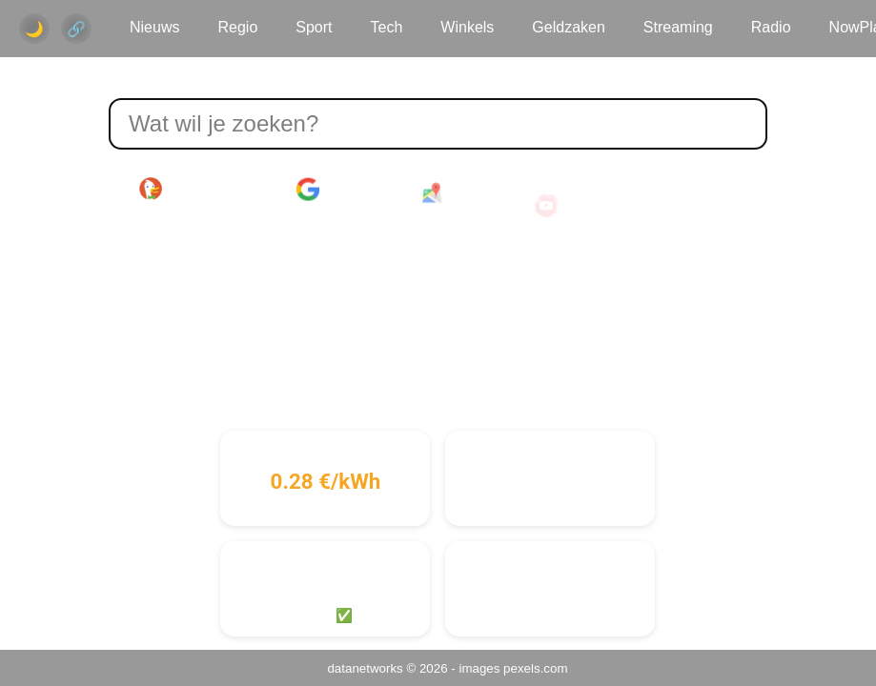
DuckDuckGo (192, 188)
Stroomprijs (325, 452)
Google (332, 190)
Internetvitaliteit (550, 563)
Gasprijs (550, 452)
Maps (451, 198)
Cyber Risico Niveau (325, 563)
